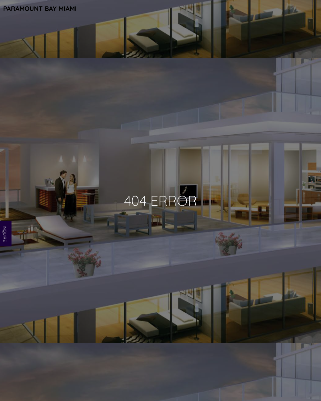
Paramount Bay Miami (40, 8)
